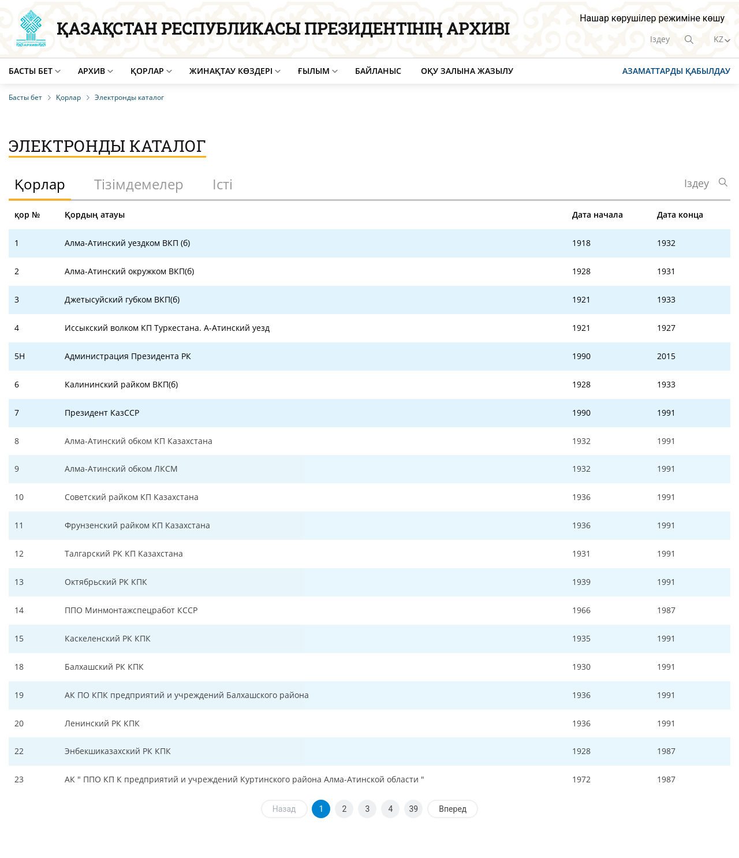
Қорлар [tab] (39, 183)
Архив (91, 70)
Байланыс (378, 70)
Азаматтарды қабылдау (676, 70)
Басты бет (31, 70)
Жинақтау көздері (231, 70)
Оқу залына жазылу (467, 70)
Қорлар (147, 70)
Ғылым (314, 70)
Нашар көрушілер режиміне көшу (652, 18)
